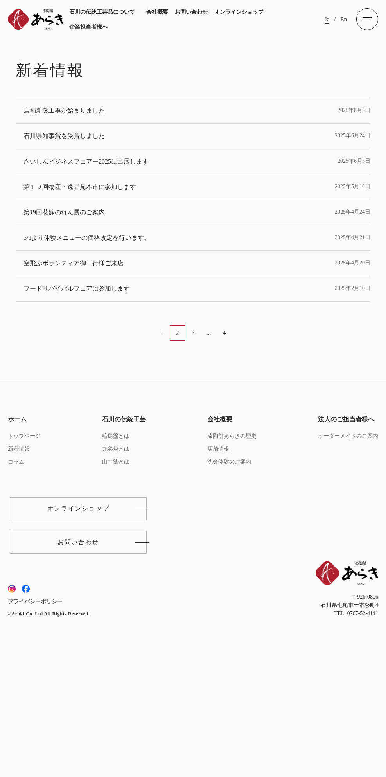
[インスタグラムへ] (12, 717)
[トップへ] (35, 19)
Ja (327, 19)
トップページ (24, 564)
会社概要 (157, 12)
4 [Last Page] (224, 461)
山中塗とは (115, 590)
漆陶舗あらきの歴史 (232, 564)
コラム (16, 590)
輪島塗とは (115, 564)
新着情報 (19, 577)
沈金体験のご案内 (229, 590)
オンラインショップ (239, 12)
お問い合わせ (191, 12)
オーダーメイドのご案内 (348, 564)
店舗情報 (218, 577)
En (343, 19)
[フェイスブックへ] (26, 717)
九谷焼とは (115, 577)
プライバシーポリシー (35, 730)
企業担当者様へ (88, 27)
